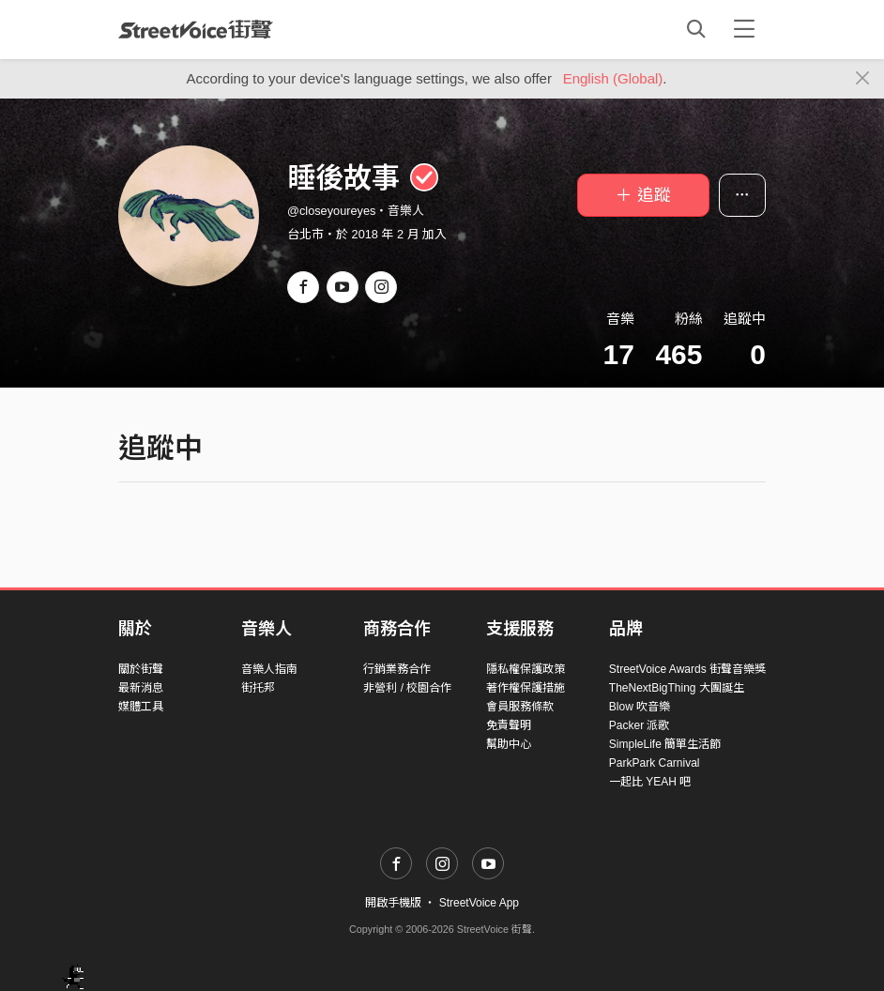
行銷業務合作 (397, 669)
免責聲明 (508, 725)
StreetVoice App (479, 902)
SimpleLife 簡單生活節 (665, 744)
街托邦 (258, 687)
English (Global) (613, 78)
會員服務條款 (520, 706)
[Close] (863, 79)
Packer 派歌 (639, 725)
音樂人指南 (269, 669)
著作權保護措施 (525, 687)
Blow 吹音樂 (639, 706)
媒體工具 (140, 706)
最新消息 (140, 687)
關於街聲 (140, 669)
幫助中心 (508, 744)
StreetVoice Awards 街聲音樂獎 (687, 669)
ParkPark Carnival (654, 763)
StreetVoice (195, 29)
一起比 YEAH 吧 (650, 781)
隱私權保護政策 (525, 669)
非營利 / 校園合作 (407, 687)
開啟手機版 (393, 902)
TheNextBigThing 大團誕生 (676, 687)
